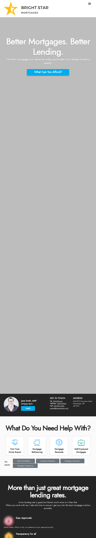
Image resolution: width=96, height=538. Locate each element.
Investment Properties (47, 461)
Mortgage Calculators (72, 461)
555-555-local (57, 401)
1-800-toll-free (61, 403)
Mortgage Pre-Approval (25, 465)
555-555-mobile (59, 406)
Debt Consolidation (23, 461)
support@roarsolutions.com (59, 408)
